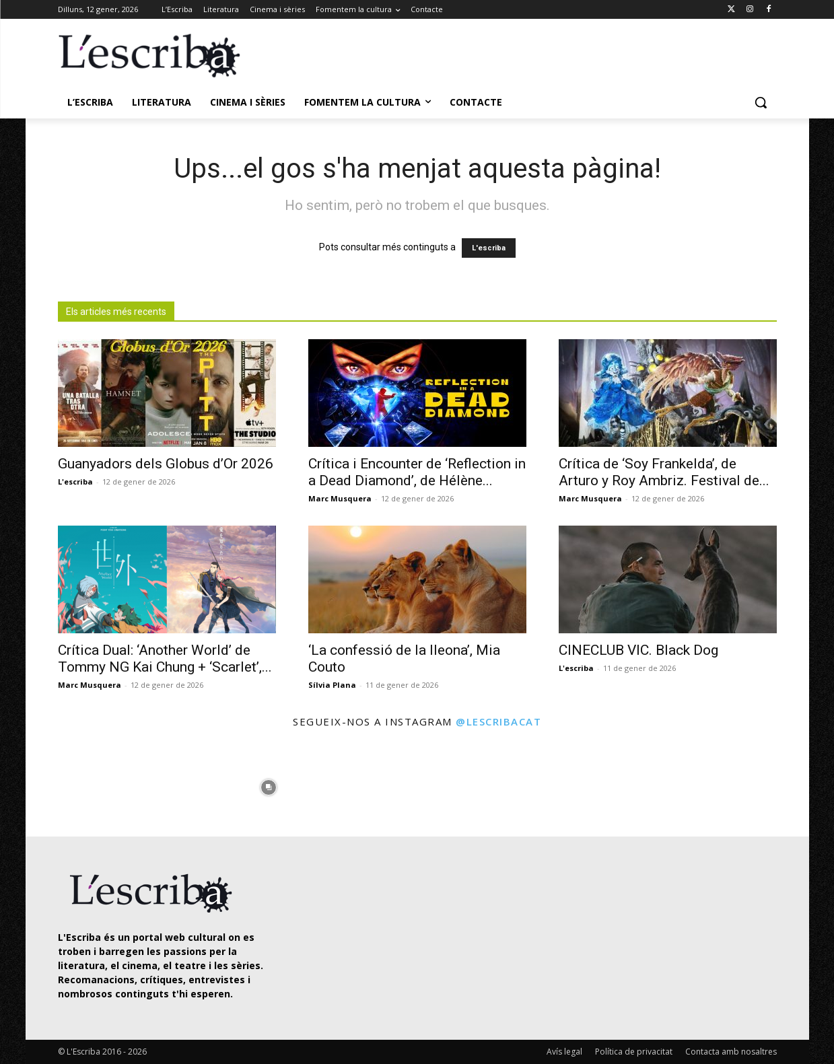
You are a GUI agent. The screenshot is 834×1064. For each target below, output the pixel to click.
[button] (760, 102)
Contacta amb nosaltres (731, 1051)
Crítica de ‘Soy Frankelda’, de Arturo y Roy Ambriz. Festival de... (664, 472)
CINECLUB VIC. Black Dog (638, 650)
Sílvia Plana (332, 685)
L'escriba (489, 248)
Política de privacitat (633, 1051)
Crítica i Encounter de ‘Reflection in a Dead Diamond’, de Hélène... (417, 472)
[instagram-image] (72, 784)
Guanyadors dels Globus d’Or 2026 (165, 464)
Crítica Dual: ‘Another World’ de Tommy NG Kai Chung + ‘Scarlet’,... (165, 658)
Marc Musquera (340, 498)
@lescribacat (498, 721)
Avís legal (564, 1051)
